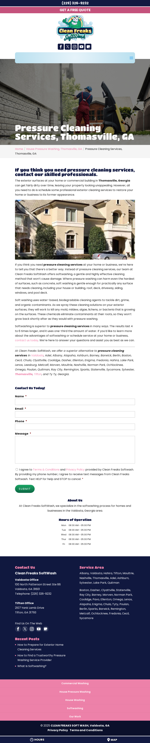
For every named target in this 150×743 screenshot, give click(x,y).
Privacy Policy (75, 470)
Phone (21, 421)
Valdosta (37, 355)
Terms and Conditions (86, 729)
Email (20, 409)
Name (21, 396)
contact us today (26, 340)
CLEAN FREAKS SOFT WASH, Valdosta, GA (80, 725)
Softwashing (75, 707)
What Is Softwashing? (31, 665)
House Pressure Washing (75, 691)
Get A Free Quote (75, 10)
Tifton (38, 374)
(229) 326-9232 (75, 3)
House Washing (75, 699)
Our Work (75, 716)
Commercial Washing (75, 682)
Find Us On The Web (28, 623)
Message (23, 434)
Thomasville (24, 374)
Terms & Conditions (46, 470)
